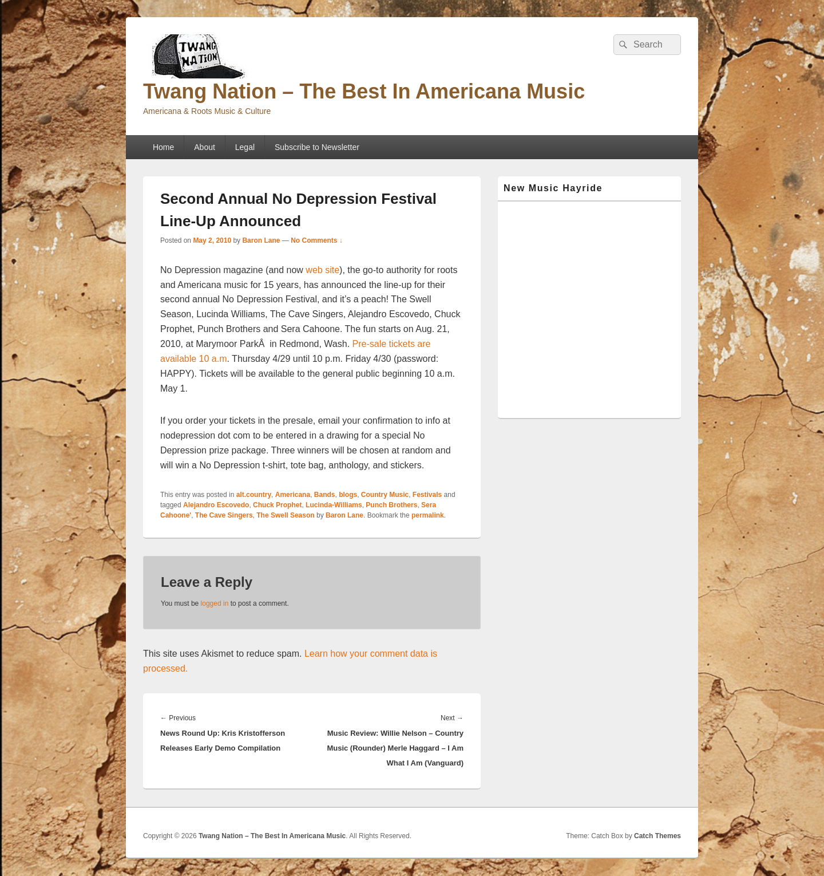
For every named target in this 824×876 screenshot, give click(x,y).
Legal (245, 147)
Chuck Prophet (277, 505)
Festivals (427, 495)
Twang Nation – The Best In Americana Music (364, 91)
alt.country (253, 495)
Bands (324, 495)
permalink (427, 515)
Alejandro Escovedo (216, 505)
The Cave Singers (224, 515)
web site (322, 270)
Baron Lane (261, 240)
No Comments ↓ (317, 240)
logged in (215, 603)
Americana (292, 495)
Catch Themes (657, 836)
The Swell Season (285, 515)
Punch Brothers (391, 505)
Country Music (385, 495)
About (204, 147)
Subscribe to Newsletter (317, 147)
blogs (348, 495)
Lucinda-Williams (334, 505)
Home (163, 147)
